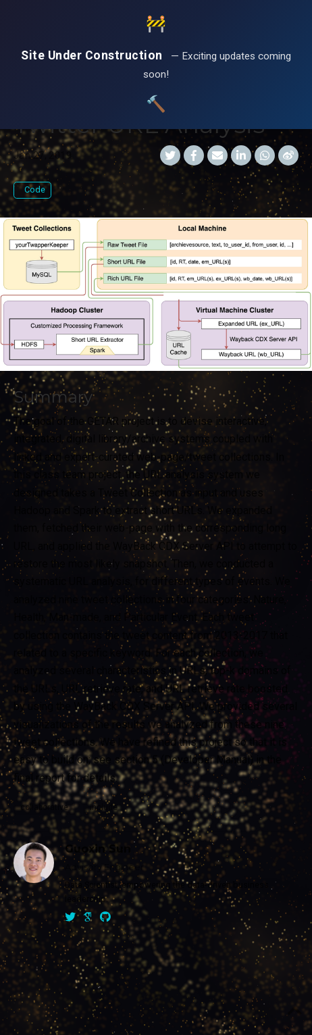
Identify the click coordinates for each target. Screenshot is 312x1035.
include (104, 807)
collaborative (44, 807)
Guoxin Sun (98, 848)
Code (33, 189)
